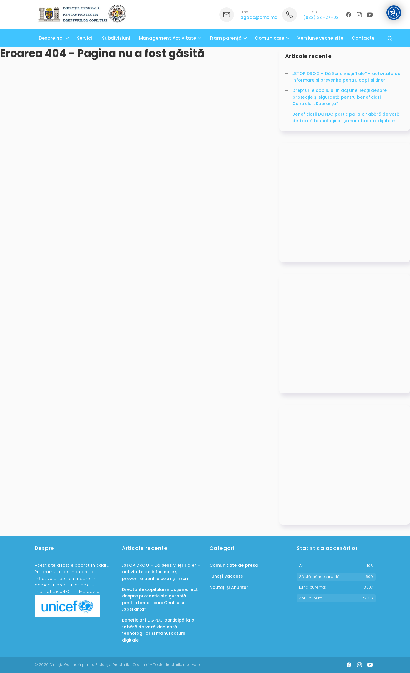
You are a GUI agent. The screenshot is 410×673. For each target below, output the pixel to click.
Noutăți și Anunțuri (230, 587)
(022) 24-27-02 (321, 17)
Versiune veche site (320, 38)
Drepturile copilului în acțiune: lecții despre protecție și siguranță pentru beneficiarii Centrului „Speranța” (339, 97)
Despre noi (51, 38)
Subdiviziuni (116, 38)
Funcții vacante (226, 576)
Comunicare (269, 38)
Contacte (363, 38)
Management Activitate (167, 38)
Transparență (225, 38)
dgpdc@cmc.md (259, 17)
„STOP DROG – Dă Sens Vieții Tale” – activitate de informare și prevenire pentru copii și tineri (346, 77)
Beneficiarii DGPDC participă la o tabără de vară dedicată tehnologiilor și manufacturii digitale (345, 117)
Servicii (85, 38)
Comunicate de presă (234, 565)
